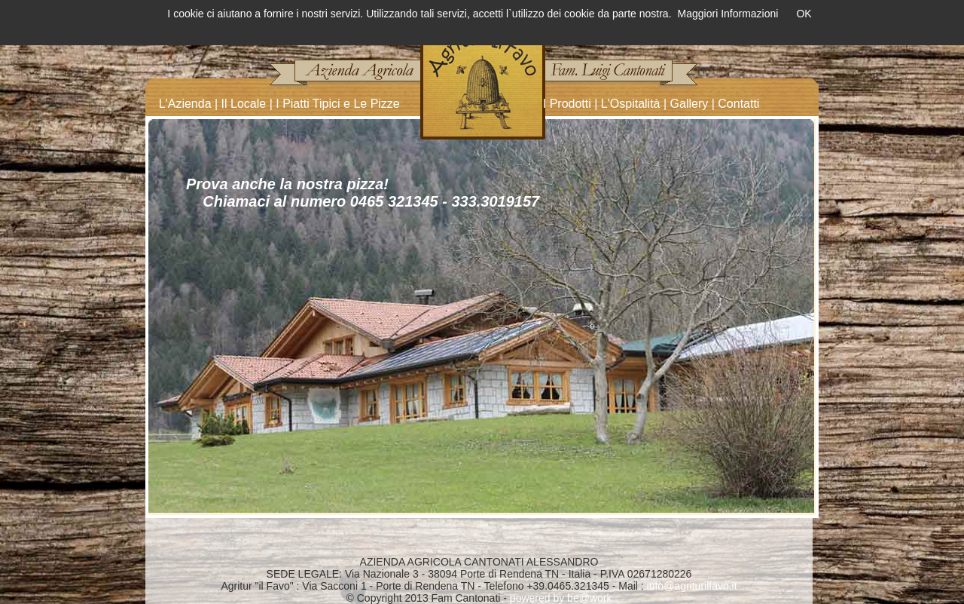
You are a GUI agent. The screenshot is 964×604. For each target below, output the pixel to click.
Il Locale (244, 103)
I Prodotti (567, 103)
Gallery (689, 103)
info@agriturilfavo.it (692, 586)
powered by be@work (561, 598)
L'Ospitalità (630, 103)
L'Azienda (185, 103)
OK (803, 14)
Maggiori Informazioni (728, 14)
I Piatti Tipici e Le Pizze (338, 103)
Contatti (738, 103)
